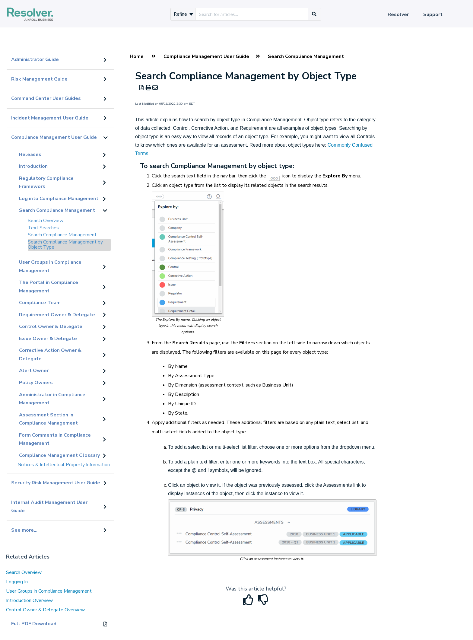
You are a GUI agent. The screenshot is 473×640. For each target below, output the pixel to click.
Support (433, 14)
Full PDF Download (33, 623)
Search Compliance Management (57, 210)
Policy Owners (36, 382)
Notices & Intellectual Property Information (63, 464)
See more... (24, 530)
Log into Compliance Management (58, 198)
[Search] (314, 14)
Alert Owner (34, 370)
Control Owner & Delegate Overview (45, 610)
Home (137, 56)
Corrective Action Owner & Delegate (50, 354)
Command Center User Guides (46, 98)
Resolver (398, 14)
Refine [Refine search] (183, 14)
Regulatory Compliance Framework (46, 182)
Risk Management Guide (39, 79)
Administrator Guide (35, 59)
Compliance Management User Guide (54, 137)
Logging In (17, 581)
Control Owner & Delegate (50, 326)
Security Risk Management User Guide (55, 482)
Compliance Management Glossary (59, 455)
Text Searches (43, 227)
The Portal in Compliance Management (48, 286)
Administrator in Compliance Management (52, 398)
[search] (251, 14)
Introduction (33, 166)
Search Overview (45, 220)
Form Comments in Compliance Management (55, 439)
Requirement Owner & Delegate (57, 314)
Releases (30, 154)
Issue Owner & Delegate (48, 338)
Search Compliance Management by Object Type (65, 245)
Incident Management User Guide (49, 118)
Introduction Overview (29, 600)
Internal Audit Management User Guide (49, 506)
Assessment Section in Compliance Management (48, 419)
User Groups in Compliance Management (50, 266)
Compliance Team (40, 302)
